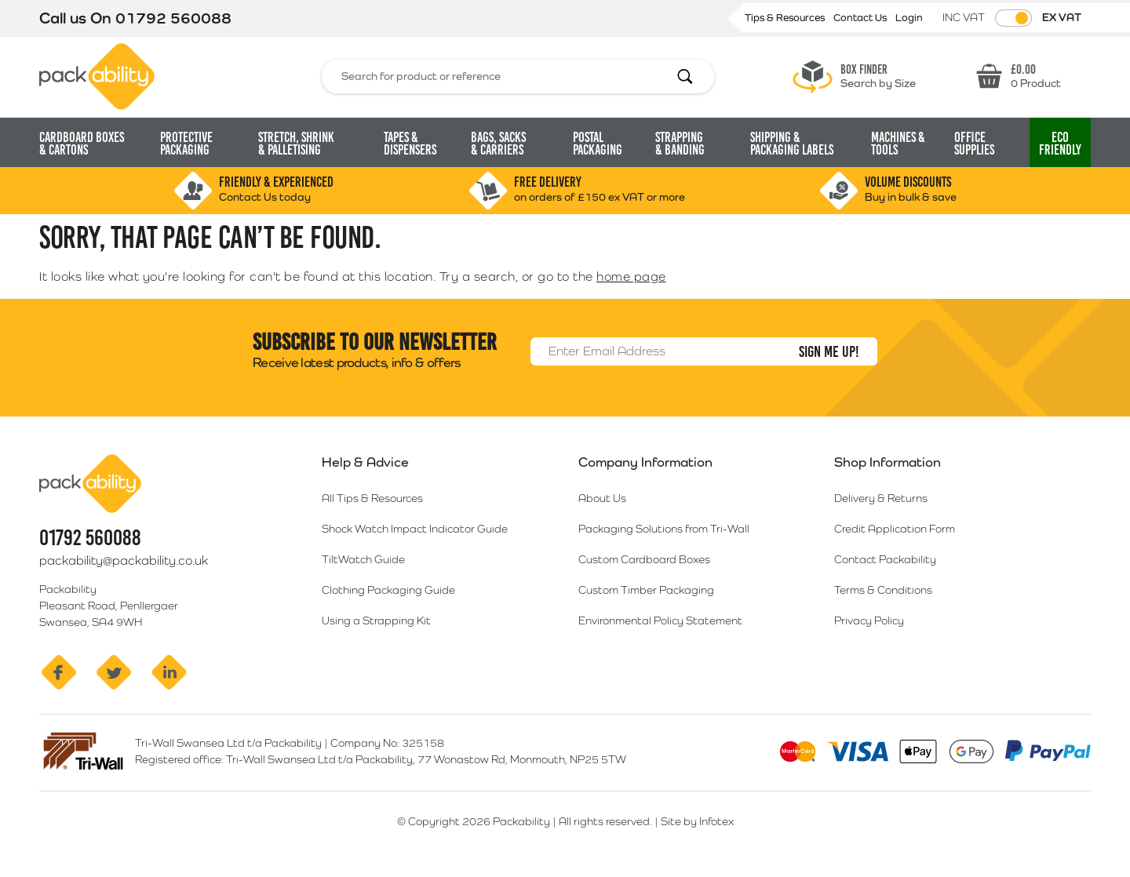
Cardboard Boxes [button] (81, 143)
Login (909, 18)
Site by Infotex (697, 821)
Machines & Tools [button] (898, 143)
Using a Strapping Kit (376, 620)
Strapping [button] (680, 143)
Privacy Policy (869, 620)
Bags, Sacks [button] (498, 143)
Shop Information (887, 462)
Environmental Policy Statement (660, 620)
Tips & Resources (786, 18)
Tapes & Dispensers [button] (410, 143)
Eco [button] (1060, 143)
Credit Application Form (894, 528)
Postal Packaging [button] (597, 143)
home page (631, 276)
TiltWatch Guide (363, 559)
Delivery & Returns (881, 498)
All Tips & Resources (372, 498)
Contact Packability (885, 559)
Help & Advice (365, 462)
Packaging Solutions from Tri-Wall (663, 528)
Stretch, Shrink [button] (296, 143)
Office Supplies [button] (974, 143)
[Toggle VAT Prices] (1013, 18)
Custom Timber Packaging (646, 590)
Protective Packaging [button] (186, 143)
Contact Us (861, 18)
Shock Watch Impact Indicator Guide (415, 528)
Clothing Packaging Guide (388, 590)
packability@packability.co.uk (123, 560)
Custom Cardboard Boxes (644, 559)
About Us (602, 498)
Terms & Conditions (883, 590)
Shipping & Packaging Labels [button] (791, 143)
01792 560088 (173, 18)
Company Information (645, 462)
